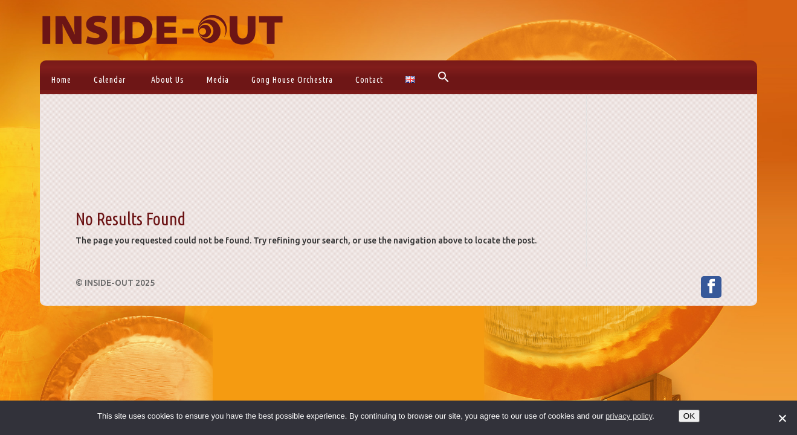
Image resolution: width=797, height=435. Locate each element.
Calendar (110, 80)
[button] (442, 77)
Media (218, 80)
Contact (369, 80)
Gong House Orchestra (292, 80)
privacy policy (628, 415)
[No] (782, 418)
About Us (167, 80)
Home (61, 80)
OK (689, 415)
